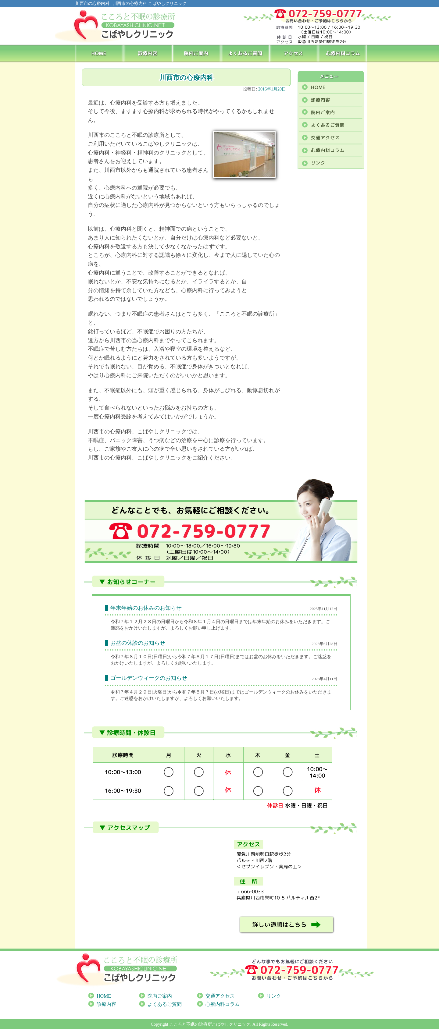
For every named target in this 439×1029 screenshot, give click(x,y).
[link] (160, 656)
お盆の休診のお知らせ (137, 643)
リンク (273, 996)
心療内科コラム (343, 53)
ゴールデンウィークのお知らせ (148, 678)
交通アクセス (220, 996)
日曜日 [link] (160, 656)
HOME (99, 53)
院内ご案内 (196, 53)
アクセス (294, 53)
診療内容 (148, 53)
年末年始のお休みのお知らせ (146, 608)
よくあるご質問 (245, 53)
